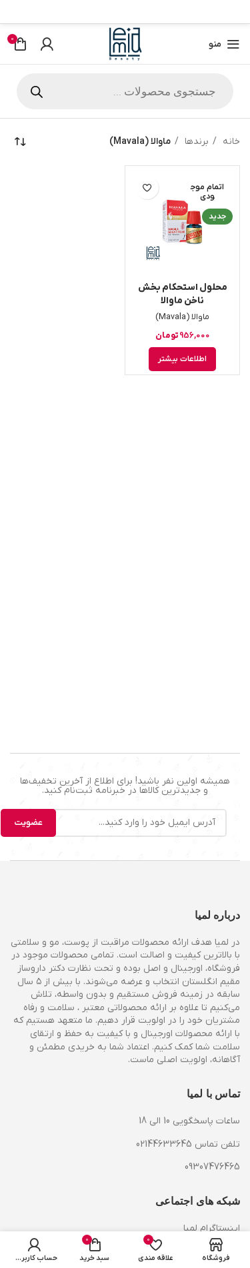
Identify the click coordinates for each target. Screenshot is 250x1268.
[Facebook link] (233, 12)
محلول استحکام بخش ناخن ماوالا (182, 294)
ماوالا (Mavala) (182, 317)
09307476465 (212, 1167)
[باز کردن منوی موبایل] (224, 44)
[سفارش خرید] (20, 142)
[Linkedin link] (183, 12)
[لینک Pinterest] (200, 12)
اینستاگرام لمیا (211, 1228)
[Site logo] (125, 43)
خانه (230, 141)
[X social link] (217, 12)
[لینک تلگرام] (166, 12)
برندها (195, 141)
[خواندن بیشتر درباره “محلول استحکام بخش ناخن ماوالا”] (182, 359)
